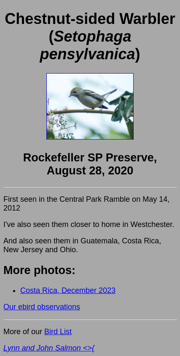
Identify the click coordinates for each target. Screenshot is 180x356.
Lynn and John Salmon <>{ (48, 348)
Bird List (58, 331)
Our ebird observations (41, 307)
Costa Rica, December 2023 (68, 290)
